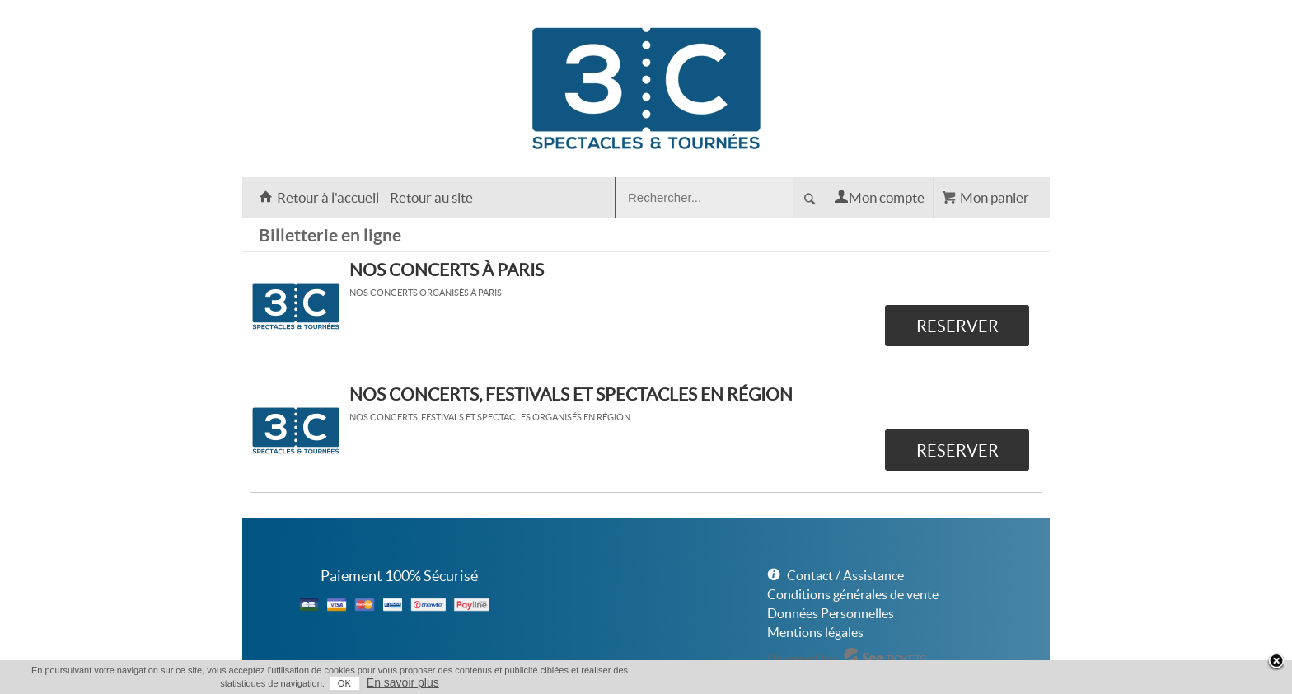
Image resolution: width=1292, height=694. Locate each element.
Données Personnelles (830, 613)
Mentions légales (815, 632)
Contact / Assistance (845, 575)
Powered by (801, 658)
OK (344, 683)
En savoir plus (403, 682)
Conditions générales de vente (853, 594)
